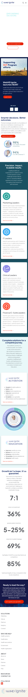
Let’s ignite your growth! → (14, 602)
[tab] (11, 105)
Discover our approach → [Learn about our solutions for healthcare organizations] (15, 44)
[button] (26, 3)
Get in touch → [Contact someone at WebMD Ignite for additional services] (13, 47)
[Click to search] (23, 3)
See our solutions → (8, 402)
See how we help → (8, 220)
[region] (14, 84)
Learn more (7, 97)
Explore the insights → (8, 136)
